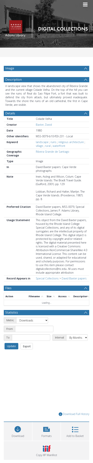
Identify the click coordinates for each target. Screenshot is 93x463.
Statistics (11, 321)
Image (9, 68)
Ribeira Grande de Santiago (52, 160)
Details (10, 122)
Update (11, 355)
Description (13, 88)
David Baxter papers (74, 287)
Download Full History (74, 423)
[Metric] (32, 329)
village (39, 155)
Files (8, 297)
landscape (42, 151)
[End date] (31, 346)
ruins (53, 151)
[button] (46, 440)
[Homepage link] (46, 27)
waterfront (59, 155)
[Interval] (77, 346)
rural (48, 155)
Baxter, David (44, 133)
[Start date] (34, 338)
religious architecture (71, 151)
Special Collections (47, 287)
